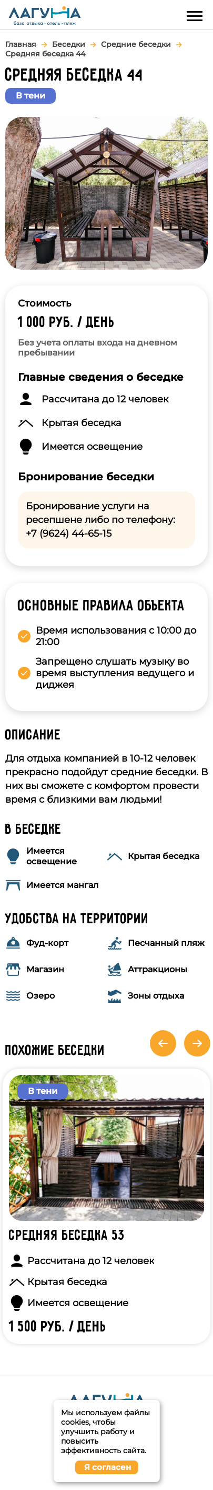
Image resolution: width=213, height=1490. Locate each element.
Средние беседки (136, 44)
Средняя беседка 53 (67, 1236)
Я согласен (107, 1467)
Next (197, 1043)
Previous (163, 1043)
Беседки (68, 44)
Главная (20, 44)
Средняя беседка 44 (45, 53)
